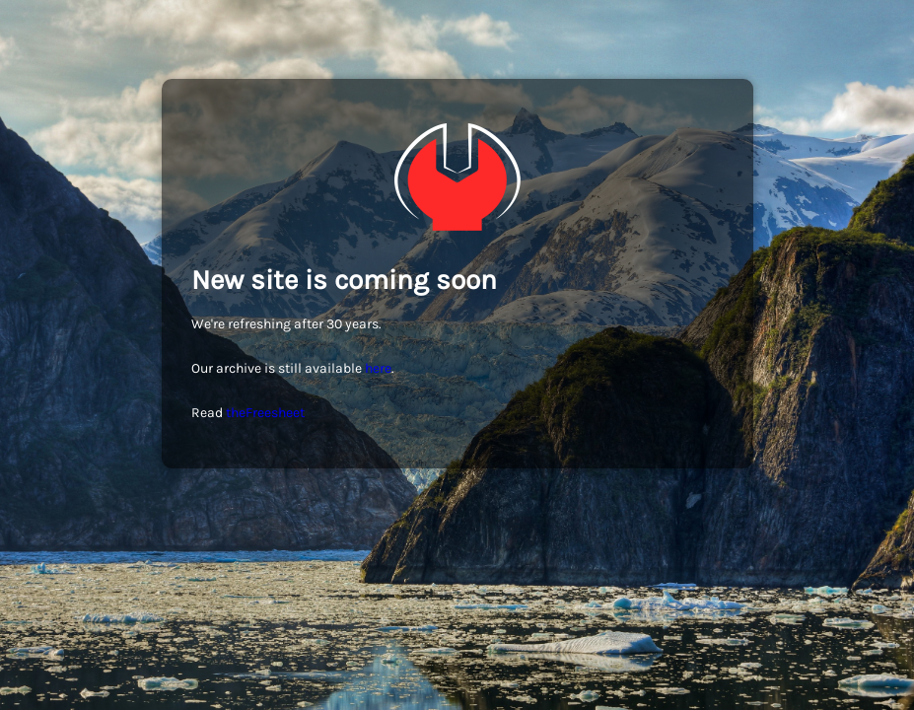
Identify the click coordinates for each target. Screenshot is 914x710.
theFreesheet (265, 412)
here (378, 368)
